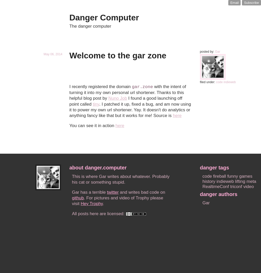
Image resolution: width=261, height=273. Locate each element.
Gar (217, 51)
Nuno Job (117, 98)
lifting (240, 181)
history (209, 181)
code (219, 82)
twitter (113, 192)
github (78, 198)
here (177, 115)
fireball (219, 176)
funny (232, 176)
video (248, 186)
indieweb (230, 82)
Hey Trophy (92, 203)
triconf (236, 186)
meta (251, 181)
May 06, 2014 (53, 54)
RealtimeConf (216, 186)
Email (234, 3)
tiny (96, 104)
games (245, 176)
